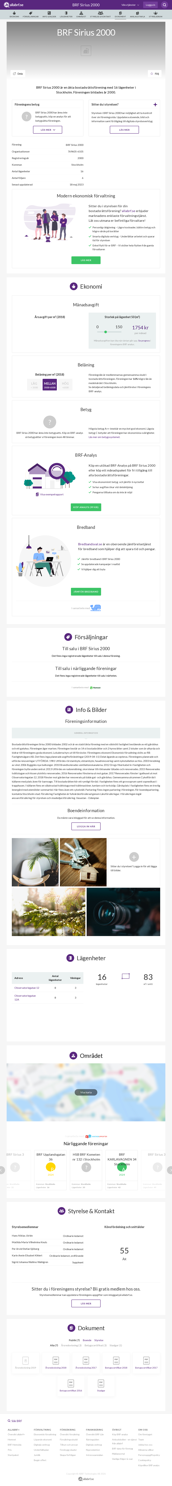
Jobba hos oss (145, 1444)
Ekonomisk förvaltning (45, 1434)
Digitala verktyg (42, 1444)
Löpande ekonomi (43, 1439)
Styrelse (98, 1340)
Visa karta (86, 1092)
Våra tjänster (128, 4)
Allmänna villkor (146, 1449)
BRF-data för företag (122, 1448)
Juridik (37, 1455)
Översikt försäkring (70, 1434)
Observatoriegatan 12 (26, 987)
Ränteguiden (92, 1439)
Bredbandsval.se (90, 544)
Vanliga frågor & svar (122, 1458)
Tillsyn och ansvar (69, 1444)
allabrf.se (128, 211)
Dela (18, 73)
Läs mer (48, 129)
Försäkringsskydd (69, 1439)
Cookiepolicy (144, 1460)
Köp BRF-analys (120, 1434)
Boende (87, 1340)
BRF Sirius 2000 (86, 4)
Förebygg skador (68, 1449)
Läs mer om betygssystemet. (104, 436)
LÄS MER (124, 129)
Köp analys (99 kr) (86, 507)
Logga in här (86, 826)
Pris (10, 1449)
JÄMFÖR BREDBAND (86, 591)
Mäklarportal (118, 1453)
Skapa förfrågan (68, 1455)
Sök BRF (15, 1421)
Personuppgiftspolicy (149, 1455)
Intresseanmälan (94, 1455)
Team (141, 1439)
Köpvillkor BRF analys (149, 1465)
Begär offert (40, 1460)
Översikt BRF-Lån (95, 1434)
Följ (154, 73)
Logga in (150, 4)
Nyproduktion (93, 1449)
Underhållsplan (41, 1449)
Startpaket (13, 1455)
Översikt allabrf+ (16, 1434)
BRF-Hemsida (14, 1444)
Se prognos (144, 340)
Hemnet (12, 1439)
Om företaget (145, 1434)
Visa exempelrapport (51, 494)
